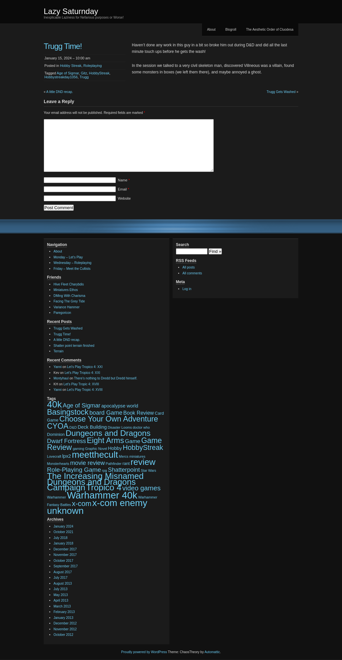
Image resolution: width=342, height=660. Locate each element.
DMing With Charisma (69, 296)
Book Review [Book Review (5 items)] (138, 413)
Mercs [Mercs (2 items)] (123, 456)
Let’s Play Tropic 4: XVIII (81, 384)
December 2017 (65, 549)
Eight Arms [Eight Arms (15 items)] (105, 440)
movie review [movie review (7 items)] (87, 463)
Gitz (84, 73)
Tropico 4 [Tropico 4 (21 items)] (103, 487)
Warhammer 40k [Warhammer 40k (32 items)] (102, 495)
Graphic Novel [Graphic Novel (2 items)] (96, 449)
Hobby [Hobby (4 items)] (115, 448)
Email (123, 189)
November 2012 (65, 629)
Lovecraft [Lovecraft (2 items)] (54, 456)
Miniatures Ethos (66, 290)
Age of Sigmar (68, 73)
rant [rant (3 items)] (126, 463)
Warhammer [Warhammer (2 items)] (56, 497)
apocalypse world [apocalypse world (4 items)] (119, 405)
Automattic (212, 652)
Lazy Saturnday (71, 11)
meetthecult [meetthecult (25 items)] (95, 455)
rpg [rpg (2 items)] (104, 470)
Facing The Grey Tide (69, 301)
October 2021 (63, 532)
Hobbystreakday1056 (61, 77)
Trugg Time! (62, 334)
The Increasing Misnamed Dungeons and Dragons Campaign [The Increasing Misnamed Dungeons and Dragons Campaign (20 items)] (95, 481)
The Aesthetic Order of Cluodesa (269, 29)
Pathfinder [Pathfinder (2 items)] (114, 464)
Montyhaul (61, 378)
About (211, 29)
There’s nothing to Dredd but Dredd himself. (105, 378)
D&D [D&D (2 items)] (73, 427)
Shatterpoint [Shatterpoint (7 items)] (124, 470)
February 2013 (64, 612)
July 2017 (61, 577)
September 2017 (66, 566)
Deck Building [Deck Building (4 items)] (92, 427)
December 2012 (65, 623)
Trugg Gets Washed (281, 92)
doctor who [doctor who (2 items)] (141, 427)
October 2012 (63, 635)
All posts (188, 267)
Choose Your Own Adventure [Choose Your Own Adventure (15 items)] (108, 419)
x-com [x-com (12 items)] (81, 503)
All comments (192, 273)
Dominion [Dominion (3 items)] (56, 434)
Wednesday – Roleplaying (72, 263)
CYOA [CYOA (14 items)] (58, 426)
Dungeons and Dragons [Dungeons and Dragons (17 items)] (108, 433)
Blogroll (230, 29)
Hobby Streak (70, 66)
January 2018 (63, 543)
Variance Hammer (67, 307)
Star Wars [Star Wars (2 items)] (148, 470)
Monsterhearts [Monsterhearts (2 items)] (58, 464)
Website (124, 198)
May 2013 (61, 595)
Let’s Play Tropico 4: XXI (85, 367)
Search (182, 244)
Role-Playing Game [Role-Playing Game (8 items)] (74, 469)
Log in (186, 289)
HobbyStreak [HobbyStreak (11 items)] (143, 448)
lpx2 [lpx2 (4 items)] (66, 456)
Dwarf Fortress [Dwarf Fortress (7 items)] (66, 441)
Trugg (84, 77)
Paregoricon (62, 313)
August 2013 (63, 583)
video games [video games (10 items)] (141, 488)
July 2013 (61, 589)
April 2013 (61, 600)
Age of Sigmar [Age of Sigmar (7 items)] (81, 405)
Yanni (58, 367)
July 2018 (61, 538)
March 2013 (62, 606)
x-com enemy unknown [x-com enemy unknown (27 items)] (97, 507)
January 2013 (63, 618)
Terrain (59, 351)
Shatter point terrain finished (74, 345)
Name (124, 180)
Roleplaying (92, 66)
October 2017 (63, 560)
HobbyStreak (99, 73)
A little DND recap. (59, 92)
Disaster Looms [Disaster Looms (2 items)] (120, 427)
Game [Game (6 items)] (132, 441)
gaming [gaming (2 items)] (78, 449)
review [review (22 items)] (143, 462)
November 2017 (65, 555)
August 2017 (63, 572)
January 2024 (63, 526)
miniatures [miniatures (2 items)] (137, 456)
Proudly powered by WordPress (144, 652)
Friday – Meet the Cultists (72, 268)
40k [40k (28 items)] (54, 404)
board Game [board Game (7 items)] (105, 412)
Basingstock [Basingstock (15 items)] (67, 412)
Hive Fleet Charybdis (69, 284)
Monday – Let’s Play (68, 257)
